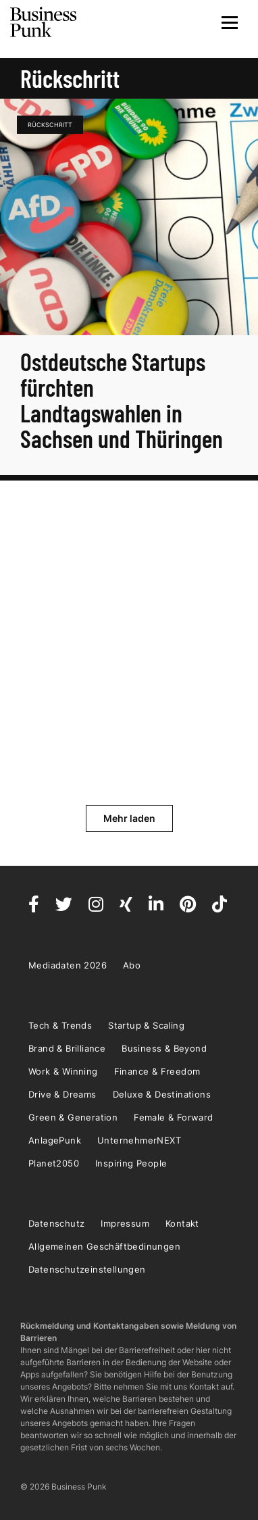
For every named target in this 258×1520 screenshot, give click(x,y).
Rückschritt (50, 124)
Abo (131, 965)
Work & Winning (63, 1071)
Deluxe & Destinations (162, 1094)
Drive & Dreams (62, 1094)
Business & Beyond (164, 1048)
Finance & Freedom (157, 1071)
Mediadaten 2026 (67, 965)
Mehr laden (129, 818)
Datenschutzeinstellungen (87, 1269)
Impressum (125, 1223)
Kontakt (182, 1223)
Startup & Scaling (146, 1025)
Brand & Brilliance (66, 1048)
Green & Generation (73, 1117)
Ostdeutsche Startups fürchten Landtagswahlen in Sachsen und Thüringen (124, 400)
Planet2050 (53, 1163)
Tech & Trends (60, 1025)
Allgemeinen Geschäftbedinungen (104, 1246)
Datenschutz (56, 1223)
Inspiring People (131, 1163)
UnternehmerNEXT (139, 1140)
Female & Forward (173, 1117)
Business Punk (44, 22)
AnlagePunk (54, 1140)
